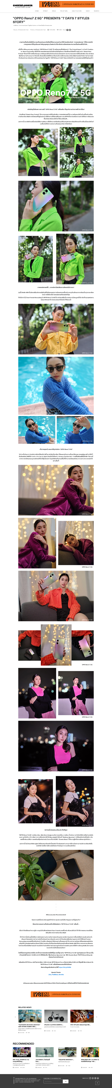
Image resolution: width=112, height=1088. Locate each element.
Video (88, 11)
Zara (49, 974)
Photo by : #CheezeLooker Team (38, 30)
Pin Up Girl (64, 11)
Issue (54, 11)
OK (65, 1081)
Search (96, 11)
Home (37, 11)
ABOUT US (85, 1078)
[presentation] (15, 1017)
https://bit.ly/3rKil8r (65, 967)
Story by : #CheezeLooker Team (21, 30)
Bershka (61, 974)
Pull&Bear (55, 974)
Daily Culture (77, 11)
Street (45, 11)
